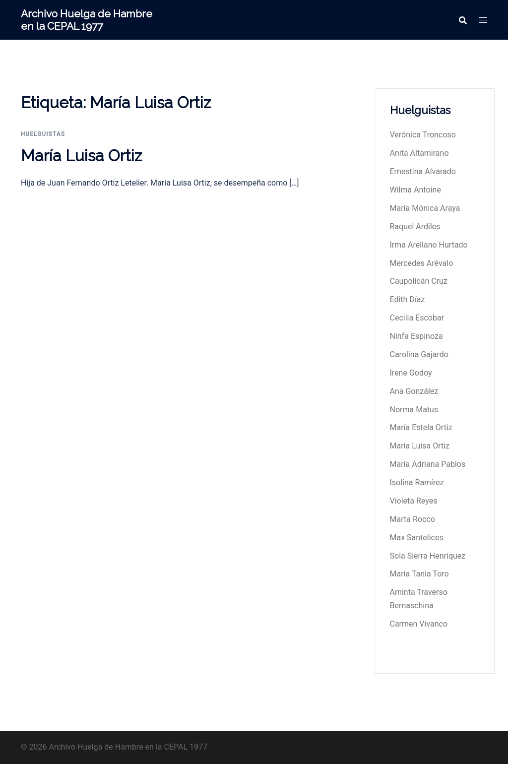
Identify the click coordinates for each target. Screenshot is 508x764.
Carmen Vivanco (419, 624)
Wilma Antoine (415, 189)
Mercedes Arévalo (421, 263)
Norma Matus (414, 409)
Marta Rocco (412, 519)
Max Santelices (417, 537)
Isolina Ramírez (417, 482)
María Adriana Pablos (428, 464)
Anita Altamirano (419, 153)
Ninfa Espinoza (416, 336)
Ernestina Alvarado (423, 171)
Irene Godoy (411, 373)
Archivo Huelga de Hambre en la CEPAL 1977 (86, 19)
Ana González (414, 391)
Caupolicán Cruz (418, 281)
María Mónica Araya (425, 208)
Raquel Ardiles (415, 226)
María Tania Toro (419, 573)
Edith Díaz (407, 299)
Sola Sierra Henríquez (428, 556)
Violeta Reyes (414, 501)
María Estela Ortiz (421, 427)
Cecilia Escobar (417, 317)
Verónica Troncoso (423, 134)
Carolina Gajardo (419, 354)
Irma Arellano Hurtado (429, 245)
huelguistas (43, 133)
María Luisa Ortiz (81, 155)
